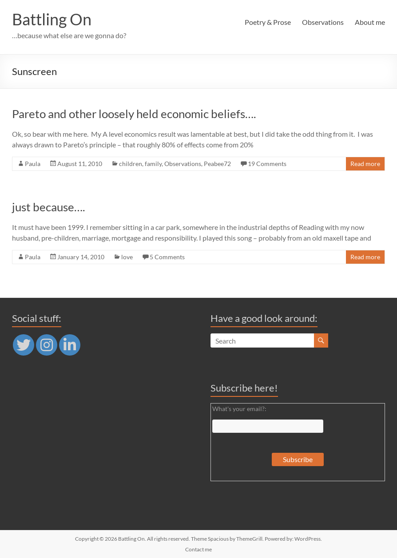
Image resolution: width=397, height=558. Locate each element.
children (130, 163)
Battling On (51, 19)
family (153, 163)
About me (370, 22)
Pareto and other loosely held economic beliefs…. (134, 114)
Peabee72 (217, 163)
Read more (365, 163)
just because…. (48, 207)
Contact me (198, 549)
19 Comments (267, 163)
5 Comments (167, 257)
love (127, 257)
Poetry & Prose (268, 22)
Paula (32, 163)
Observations (323, 22)
